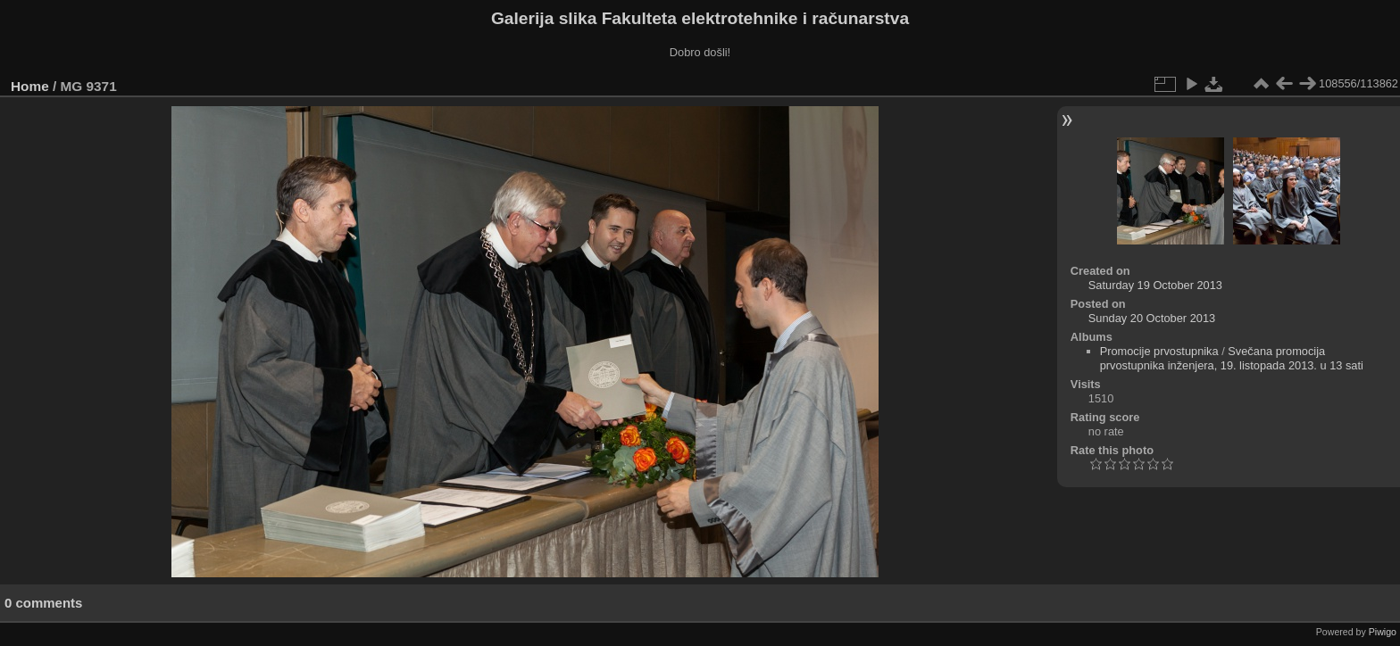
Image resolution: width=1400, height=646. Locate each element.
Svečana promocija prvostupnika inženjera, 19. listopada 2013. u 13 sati (1231, 358)
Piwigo (1382, 631)
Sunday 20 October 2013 (1151, 318)
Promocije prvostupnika (1159, 351)
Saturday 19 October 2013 (1155, 285)
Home (30, 86)
